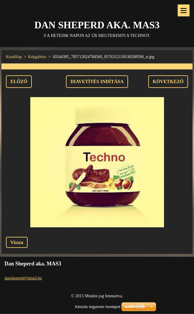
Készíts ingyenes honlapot (97, 306)
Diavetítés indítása (97, 81)
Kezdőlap (14, 57)
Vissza (16, 242)
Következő (168, 81)
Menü (184, 10)
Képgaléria (37, 57)
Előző (18, 81)
